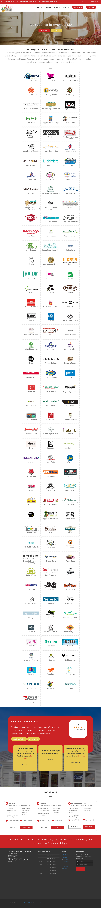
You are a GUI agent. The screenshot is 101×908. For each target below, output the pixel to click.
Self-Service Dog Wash (25, 811)
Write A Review (33, 739)
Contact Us (56, 30)
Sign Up (80, 869)
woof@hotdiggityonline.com (15, 858)
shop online (44, 30)
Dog (13, 817)
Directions (12, 827)
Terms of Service (28, 903)
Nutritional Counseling (56, 811)
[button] (48, 775)
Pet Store (87, 810)
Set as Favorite (26, 821)
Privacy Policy (20, 903)
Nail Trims (24, 815)
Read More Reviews (19, 739)
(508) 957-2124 (12, 856)
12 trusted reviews (78, 729)
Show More (25, 758)
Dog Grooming (26, 808)
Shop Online (56, 808)
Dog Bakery (56, 815)
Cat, (10, 817)
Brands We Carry (12, 821)
